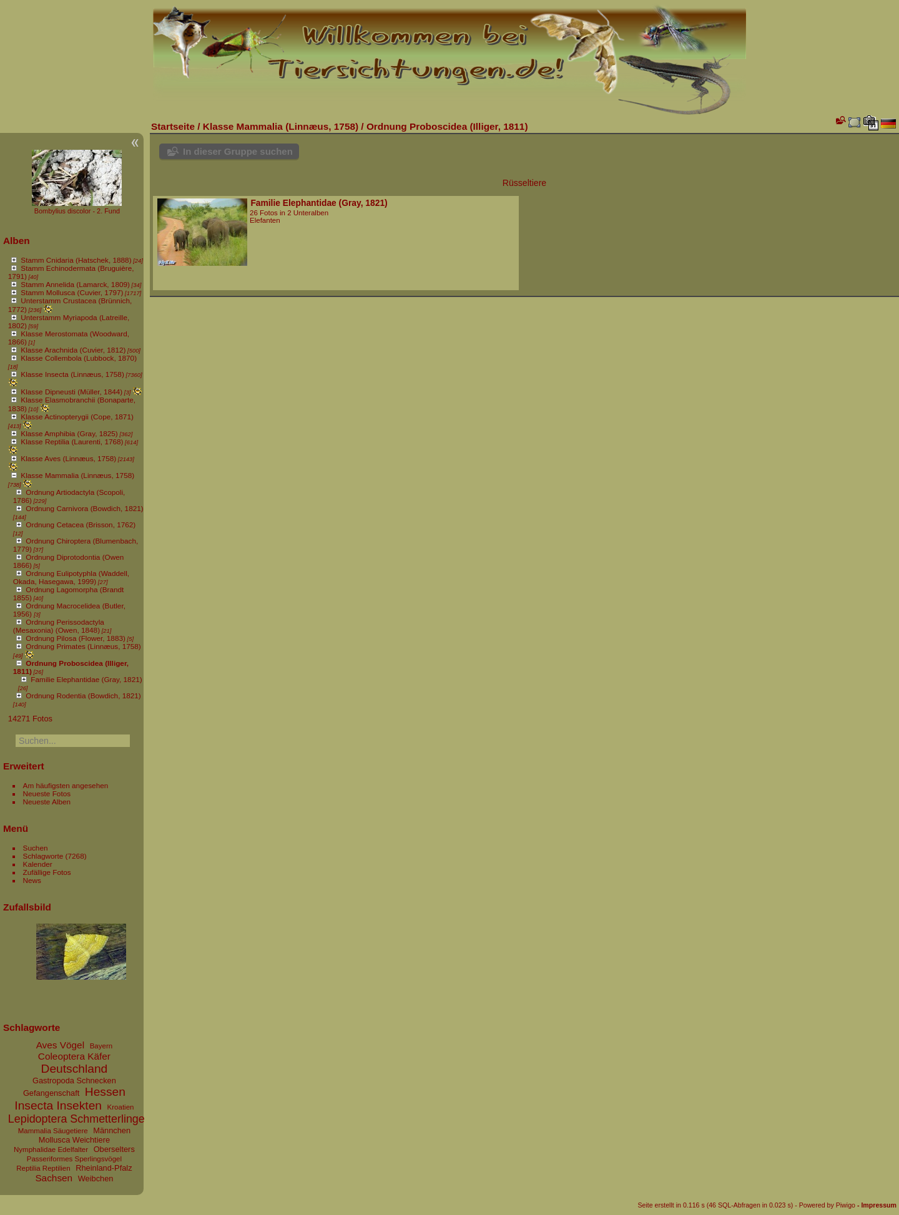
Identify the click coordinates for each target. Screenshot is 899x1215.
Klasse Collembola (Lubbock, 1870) (79, 358)
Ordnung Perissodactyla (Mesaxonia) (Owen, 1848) (58, 626)
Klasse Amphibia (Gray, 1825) (69, 433)
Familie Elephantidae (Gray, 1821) (86, 679)
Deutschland (74, 1068)
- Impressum (877, 1205)
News (32, 880)
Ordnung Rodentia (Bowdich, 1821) (83, 695)
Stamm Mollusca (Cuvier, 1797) (72, 292)
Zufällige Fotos (47, 872)
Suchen (35, 848)
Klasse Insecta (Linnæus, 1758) (72, 374)
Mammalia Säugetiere (53, 1130)
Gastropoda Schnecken (74, 1080)
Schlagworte (43, 856)
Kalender (37, 864)
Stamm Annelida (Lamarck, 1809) (75, 284)
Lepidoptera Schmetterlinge (76, 1119)
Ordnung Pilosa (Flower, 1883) (75, 638)
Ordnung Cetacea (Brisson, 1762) (80, 524)
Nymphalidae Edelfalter (51, 1149)
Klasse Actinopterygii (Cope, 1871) (77, 416)
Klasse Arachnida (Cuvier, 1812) (73, 350)
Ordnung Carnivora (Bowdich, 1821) (84, 508)
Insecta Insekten (58, 1105)
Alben (16, 240)
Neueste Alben (47, 802)
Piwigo (845, 1205)
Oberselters (114, 1149)
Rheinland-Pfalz (104, 1168)
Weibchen (96, 1178)
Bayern (101, 1046)
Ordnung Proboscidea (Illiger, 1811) (447, 126)
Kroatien (120, 1107)
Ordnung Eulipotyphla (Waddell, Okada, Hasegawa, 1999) (71, 577)
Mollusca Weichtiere (74, 1139)
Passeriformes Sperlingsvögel (74, 1159)
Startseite (173, 126)
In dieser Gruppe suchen (238, 151)
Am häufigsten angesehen (66, 785)
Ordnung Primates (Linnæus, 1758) (83, 646)
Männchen (111, 1130)
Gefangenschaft (51, 1093)
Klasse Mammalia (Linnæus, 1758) (77, 475)
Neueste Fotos (47, 793)
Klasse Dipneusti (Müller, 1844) (71, 392)
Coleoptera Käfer (74, 1056)
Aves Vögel (60, 1045)
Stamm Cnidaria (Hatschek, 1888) (76, 260)
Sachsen (53, 1178)
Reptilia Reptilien (43, 1168)
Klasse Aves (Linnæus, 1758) (68, 458)
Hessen (105, 1091)
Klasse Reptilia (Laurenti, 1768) (72, 441)
